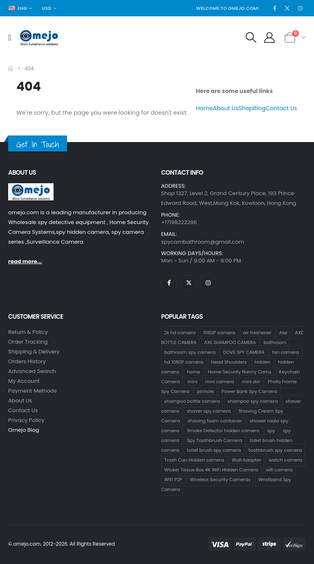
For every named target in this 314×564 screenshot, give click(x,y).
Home (204, 108)
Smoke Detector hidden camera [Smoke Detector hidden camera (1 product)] (223, 430)
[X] (287, 8)
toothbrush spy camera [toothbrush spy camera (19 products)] (275, 450)
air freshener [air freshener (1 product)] (257, 332)
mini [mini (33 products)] (192, 381)
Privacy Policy (26, 420)
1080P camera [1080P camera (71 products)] (219, 332)
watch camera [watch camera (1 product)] (285, 460)
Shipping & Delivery (34, 351)
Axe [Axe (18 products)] (283, 332)
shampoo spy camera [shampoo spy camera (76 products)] (252, 401)
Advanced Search (32, 371)
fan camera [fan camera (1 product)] (285, 352)
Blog (259, 108)
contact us (23, 410)
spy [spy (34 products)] (271, 430)
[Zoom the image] (31, 188)
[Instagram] (300, 8)
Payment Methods (32, 391)
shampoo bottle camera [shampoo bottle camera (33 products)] (192, 401)
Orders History (27, 361)
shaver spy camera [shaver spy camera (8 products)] (209, 411)
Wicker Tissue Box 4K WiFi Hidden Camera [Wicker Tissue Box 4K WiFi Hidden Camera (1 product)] (211, 469)
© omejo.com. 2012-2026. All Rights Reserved (61, 544)
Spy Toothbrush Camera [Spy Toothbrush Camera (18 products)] (214, 440)
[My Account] (269, 37)
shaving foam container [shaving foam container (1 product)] (215, 420)
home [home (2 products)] (193, 372)
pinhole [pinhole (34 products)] (205, 391)
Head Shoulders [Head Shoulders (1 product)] (229, 362)
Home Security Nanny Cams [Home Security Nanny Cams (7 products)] (239, 372)
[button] (250, 37)
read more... (25, 261)
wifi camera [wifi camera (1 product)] (279, 469)
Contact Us (281, 108)
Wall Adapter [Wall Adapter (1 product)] (246, 460)
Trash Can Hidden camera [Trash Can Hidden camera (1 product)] (194, 460)
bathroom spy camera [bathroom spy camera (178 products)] (190, 352)
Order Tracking (28, 342)
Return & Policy (28, 332)
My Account (24, 381)
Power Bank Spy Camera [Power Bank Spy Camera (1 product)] (249, 391)
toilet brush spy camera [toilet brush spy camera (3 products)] (214, 450)
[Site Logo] (39, 37)
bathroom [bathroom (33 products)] (275, 342)
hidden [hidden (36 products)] (262, 362)
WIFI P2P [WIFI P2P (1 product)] (173, 479)
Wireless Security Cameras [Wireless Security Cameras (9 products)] (220, 479)
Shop (245, 108)
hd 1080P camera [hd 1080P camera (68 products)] (184, 362)
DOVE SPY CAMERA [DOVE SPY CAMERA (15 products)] (244, 352)
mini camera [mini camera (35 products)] (219, 381)
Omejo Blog (23, 430)
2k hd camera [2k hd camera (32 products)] (180, 332)
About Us (225, 108)
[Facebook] (274, 8)
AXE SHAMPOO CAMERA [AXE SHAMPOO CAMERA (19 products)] (230, 342)
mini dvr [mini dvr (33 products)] (251, 381)
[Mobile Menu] (12, 37)
